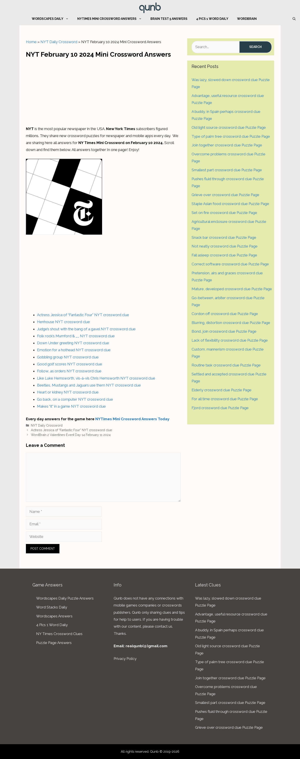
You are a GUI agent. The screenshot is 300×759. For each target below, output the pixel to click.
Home (31, 42)
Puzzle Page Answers (54, 642)
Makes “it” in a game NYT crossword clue (71, 406)
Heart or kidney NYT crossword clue (68, 392)
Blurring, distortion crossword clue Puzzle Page (231, 322)
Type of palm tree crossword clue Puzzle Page (231, 136)
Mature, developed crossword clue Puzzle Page (232, 289)
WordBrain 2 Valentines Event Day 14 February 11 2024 (71, 435)
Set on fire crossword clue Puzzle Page (224, 212)
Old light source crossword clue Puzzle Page (229, 127)
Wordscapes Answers (54, 616)
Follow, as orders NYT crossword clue (69, 371)
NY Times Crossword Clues (59, 634)
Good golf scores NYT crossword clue (69, 364)
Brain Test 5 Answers (168, 18)
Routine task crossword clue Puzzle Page (226, 365)
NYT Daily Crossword (58, 42)
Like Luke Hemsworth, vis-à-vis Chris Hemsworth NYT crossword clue (96, 378)
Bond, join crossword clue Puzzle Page (224, 331)
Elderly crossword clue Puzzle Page (221, 390)
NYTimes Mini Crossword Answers (111, 18)
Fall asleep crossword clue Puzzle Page (224, 255)
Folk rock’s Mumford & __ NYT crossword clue (76, 336)
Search (255, 47)
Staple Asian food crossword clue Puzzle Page (230, 204)
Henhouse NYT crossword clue (63, 322)
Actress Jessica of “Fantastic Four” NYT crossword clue (83, 315)
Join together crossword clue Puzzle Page (227, 145)
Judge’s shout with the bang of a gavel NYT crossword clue (86, 329)
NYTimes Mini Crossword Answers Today (132, 419)
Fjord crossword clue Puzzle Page (220, 408)
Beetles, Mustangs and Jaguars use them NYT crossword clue (89, 385)
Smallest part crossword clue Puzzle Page (227, 170)
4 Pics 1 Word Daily (212, 18)
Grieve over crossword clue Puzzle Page (225, 195)
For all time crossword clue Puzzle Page (225, 399)
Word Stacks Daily (51, 607)
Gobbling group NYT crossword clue (68, 357)
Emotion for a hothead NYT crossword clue (74, 350)
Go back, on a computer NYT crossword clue (75, 399)
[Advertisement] (103, 90)
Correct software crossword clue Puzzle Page (230, 264)
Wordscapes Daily (52, 18)
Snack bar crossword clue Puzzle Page (224, 237)
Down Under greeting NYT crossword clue (73, 343)
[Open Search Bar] (294, 18)
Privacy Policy (125, 658)
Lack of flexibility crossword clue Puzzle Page (230, 340)
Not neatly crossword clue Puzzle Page (225, 246)
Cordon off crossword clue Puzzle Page (225, 314)
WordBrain (247, 18)
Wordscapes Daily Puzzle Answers (65, 598)
